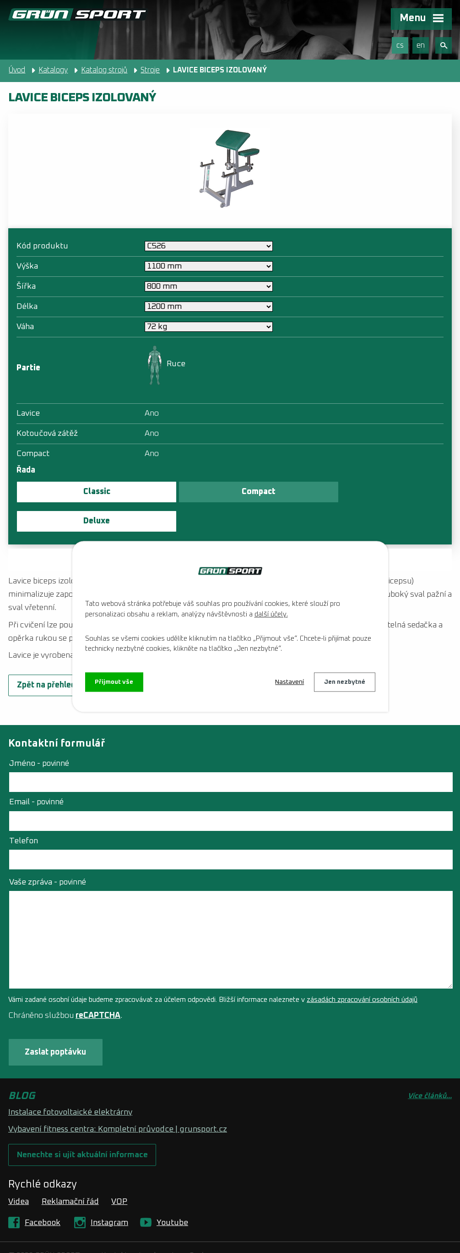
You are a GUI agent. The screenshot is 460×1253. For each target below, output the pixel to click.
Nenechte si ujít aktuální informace (83, 1126)
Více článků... (430, 1067)
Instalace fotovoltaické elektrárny (70, 1084)
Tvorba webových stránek (100, 1238)
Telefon (23, 812)
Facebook (42, 1195)
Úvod (17, 70)
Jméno (39, 735)
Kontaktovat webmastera (143, 1227)
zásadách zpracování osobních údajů (362, 970)
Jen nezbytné (344, 682)
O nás (198, 1227)
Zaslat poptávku (230, 530)
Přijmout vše (114, 682)
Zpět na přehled (46, 656)
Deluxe (361, 492)
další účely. (271, 614)
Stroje (150, 70)
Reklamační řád (70, 1174)
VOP (119, 1174)
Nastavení (289, 682)
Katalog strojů (104, 70)
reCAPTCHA (98, 987)
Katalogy (53, 70)
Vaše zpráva (47, 853)
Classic (84, 492)
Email (36, 773)
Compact (223, 492)
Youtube (172, 1195)
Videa (18, 1174)
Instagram (109, 1195)
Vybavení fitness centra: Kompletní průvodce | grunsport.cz (117, 1101)
